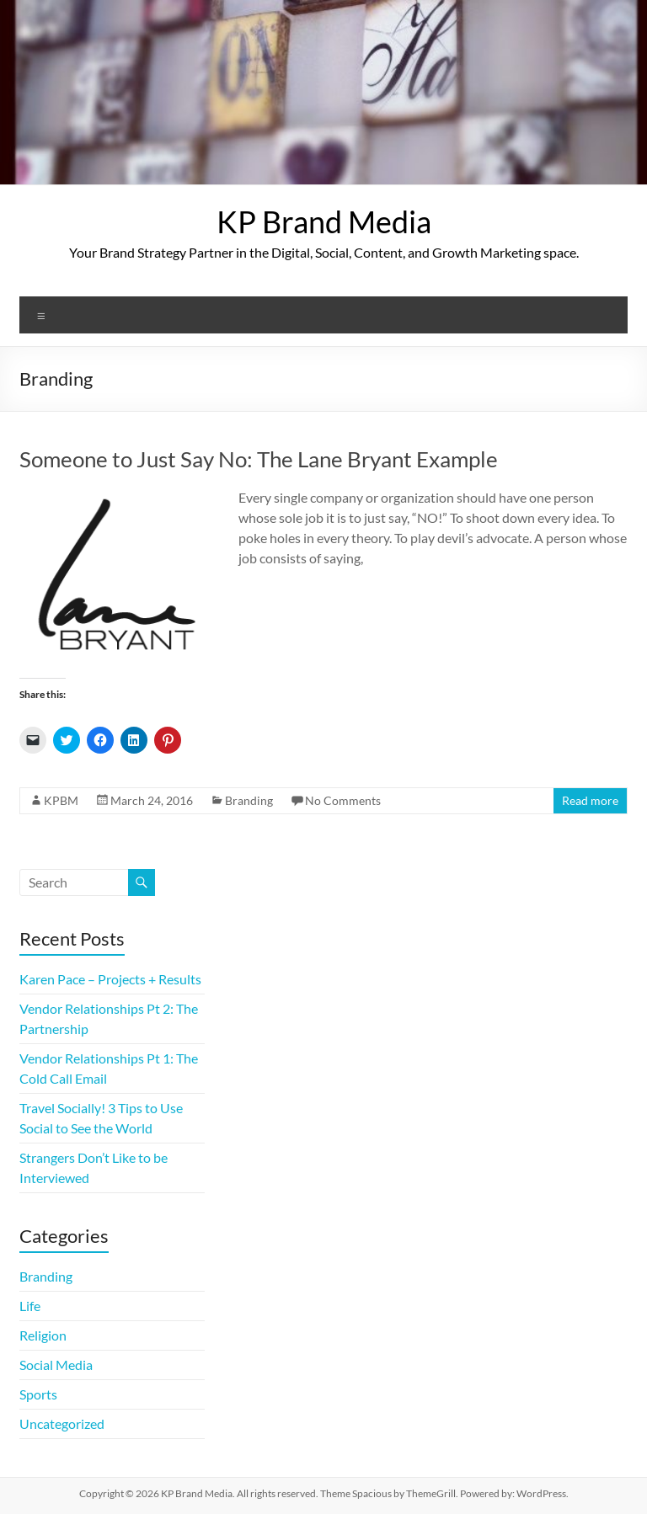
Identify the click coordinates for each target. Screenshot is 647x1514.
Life (29, 1306)
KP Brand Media (324, 221)
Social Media (56, 1365)
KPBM (61, 800)
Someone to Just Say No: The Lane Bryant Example (258, 458)
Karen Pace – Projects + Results (110, 979)
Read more (590, 800)
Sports (38, 1394)
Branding (249, 800)
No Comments (343, 800)
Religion (43, 1335)
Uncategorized (61, 1423)
